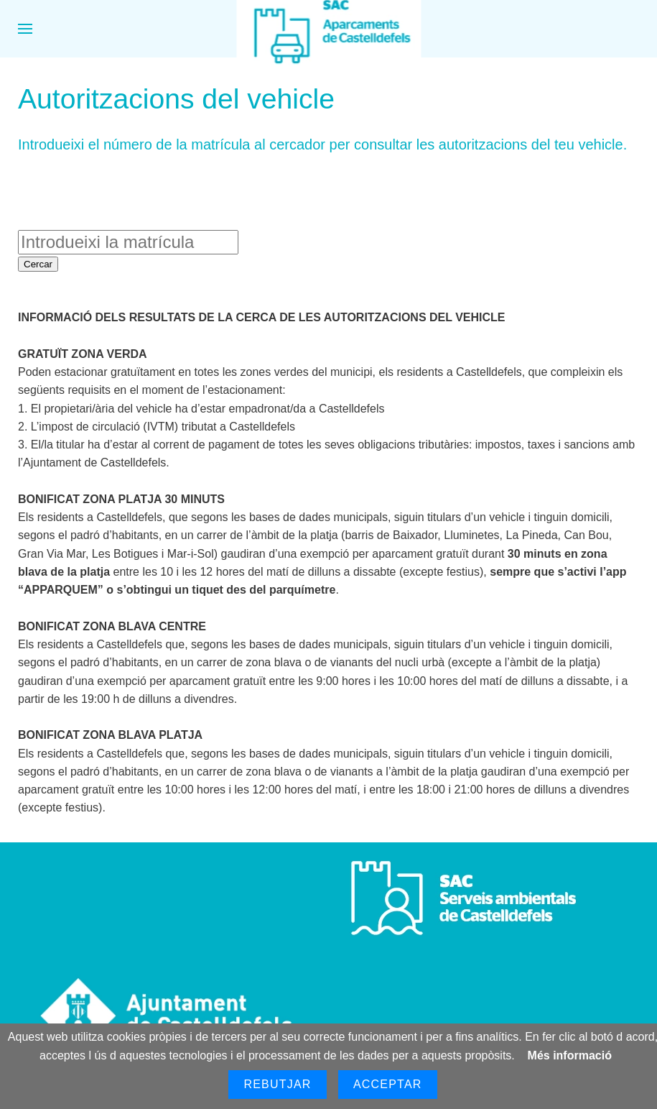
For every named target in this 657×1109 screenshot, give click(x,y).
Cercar (38, 264)
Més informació (570, 1055)
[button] (25, 28)
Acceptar (387, 1084)
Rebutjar (277, 1084)
